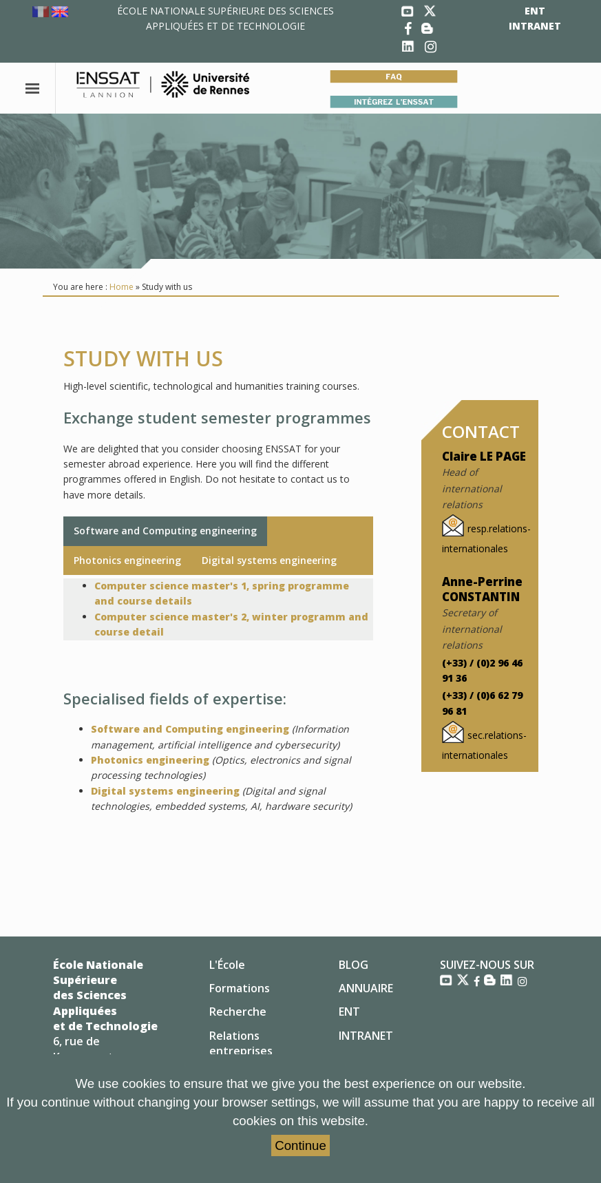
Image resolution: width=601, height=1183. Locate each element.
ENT (535, 10)
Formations (239, 988)
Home (121, 287)
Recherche (237, 1011)
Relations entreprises (241, 1043)
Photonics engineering (127, 560)
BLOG (353, 964)
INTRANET (535, 25)
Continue (300, 1145)
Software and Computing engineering (165, 530)
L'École (227, 964)
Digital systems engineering (269, 560)
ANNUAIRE (366, 988)
